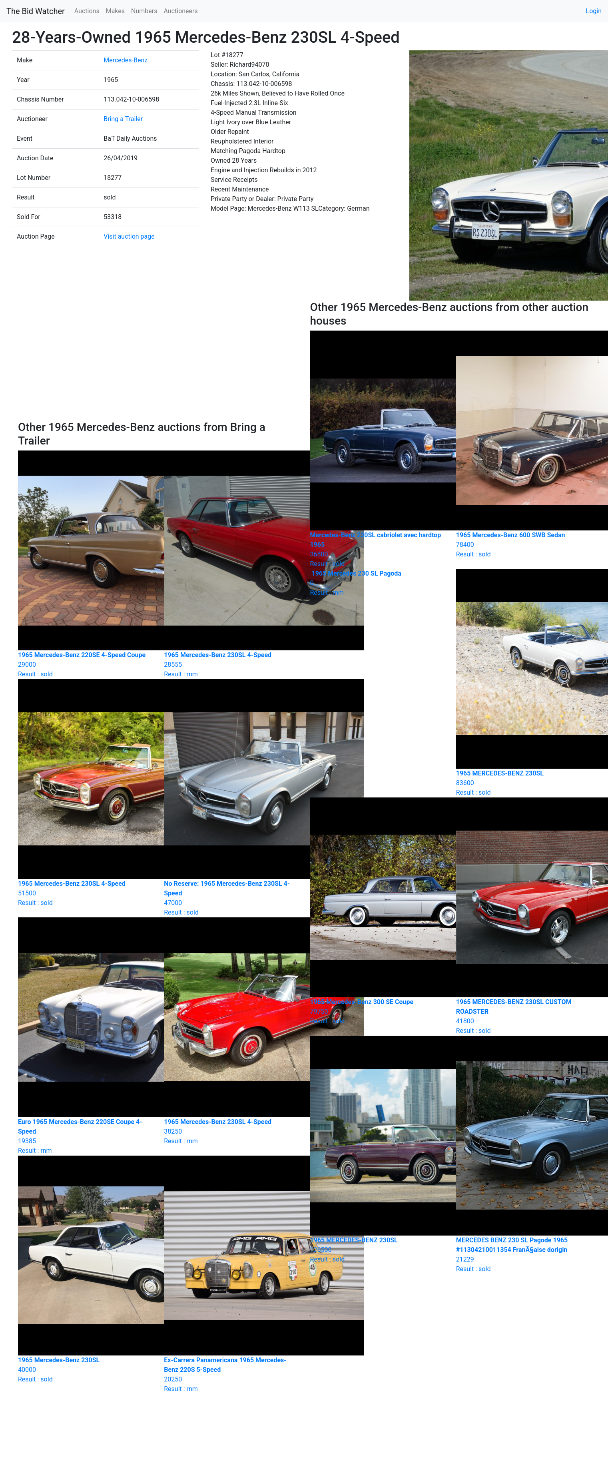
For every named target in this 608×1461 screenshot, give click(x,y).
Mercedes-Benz (126, 60)
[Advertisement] (158, 361)
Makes (115, 11)
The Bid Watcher (35, 11)
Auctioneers (180, 11)
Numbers (144, 11)
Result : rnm (377, 583)
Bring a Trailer (123, 119)
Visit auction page (129, 236)
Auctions (87, 11)
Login (594, 11)
